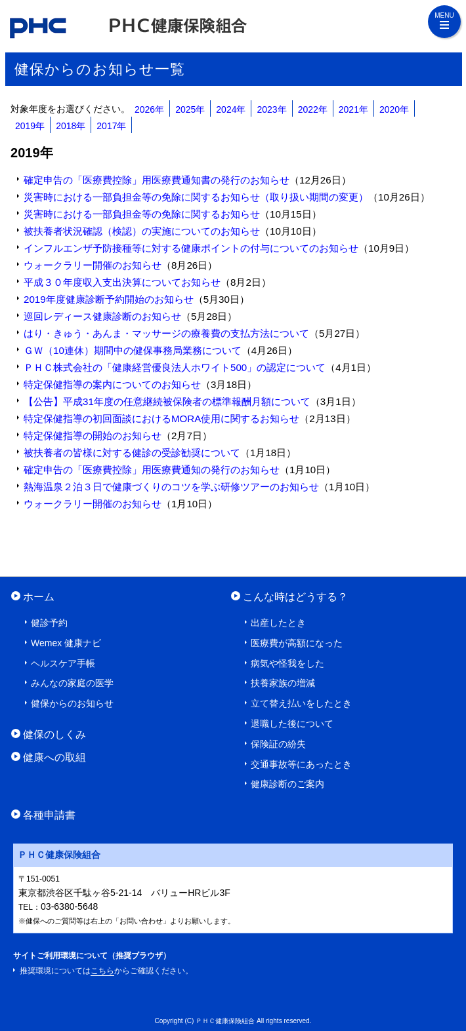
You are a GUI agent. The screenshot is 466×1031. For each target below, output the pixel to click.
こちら (102, 970)
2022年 (313, 109)
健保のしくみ (54, 734)
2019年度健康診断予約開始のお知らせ (109, 299)
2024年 (230, 109)
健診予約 (49, 622)
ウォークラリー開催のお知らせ (92, 265)
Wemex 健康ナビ (66, 643)
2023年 (271, 109)
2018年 (70, 126)
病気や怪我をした (287, 663)
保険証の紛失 (278, 744)
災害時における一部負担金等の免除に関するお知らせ (142, 214)
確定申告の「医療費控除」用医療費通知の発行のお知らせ (152, 469)
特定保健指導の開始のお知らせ (92, 435)
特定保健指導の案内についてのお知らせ (112, 384)
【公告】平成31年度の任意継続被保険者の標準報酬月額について (167, 401)
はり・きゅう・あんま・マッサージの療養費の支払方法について (166, 333)
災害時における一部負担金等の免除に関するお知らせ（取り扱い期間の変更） (196, 197)
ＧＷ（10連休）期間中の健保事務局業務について (133, 350)
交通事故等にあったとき (301, 764)
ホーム (38, 596)
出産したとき (278, 622)
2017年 (111, 126)
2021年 (353, 109)
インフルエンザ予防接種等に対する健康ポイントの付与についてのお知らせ (191, 248)
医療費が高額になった (297, 643)
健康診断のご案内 (287, 784)
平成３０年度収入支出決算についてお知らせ (122, 282)
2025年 (190, 109)
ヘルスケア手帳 (63, 663)
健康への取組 (54, 757)
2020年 (394, 109)
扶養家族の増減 (283, 683)
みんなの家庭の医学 (72, 683)
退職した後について (292, 723)
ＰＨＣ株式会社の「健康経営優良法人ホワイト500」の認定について (175, 367)
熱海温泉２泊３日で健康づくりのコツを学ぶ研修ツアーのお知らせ (171, 486)
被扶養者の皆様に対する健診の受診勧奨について (132, 452)
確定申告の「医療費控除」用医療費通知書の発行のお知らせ (156, 179)
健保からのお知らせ (72, 703)
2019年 (30, 126)
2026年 (149, 109)
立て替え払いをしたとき (301, 703)
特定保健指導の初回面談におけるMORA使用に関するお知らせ (161, 418)
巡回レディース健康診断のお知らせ (102, 316)
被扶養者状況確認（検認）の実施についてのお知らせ (142, 231)
